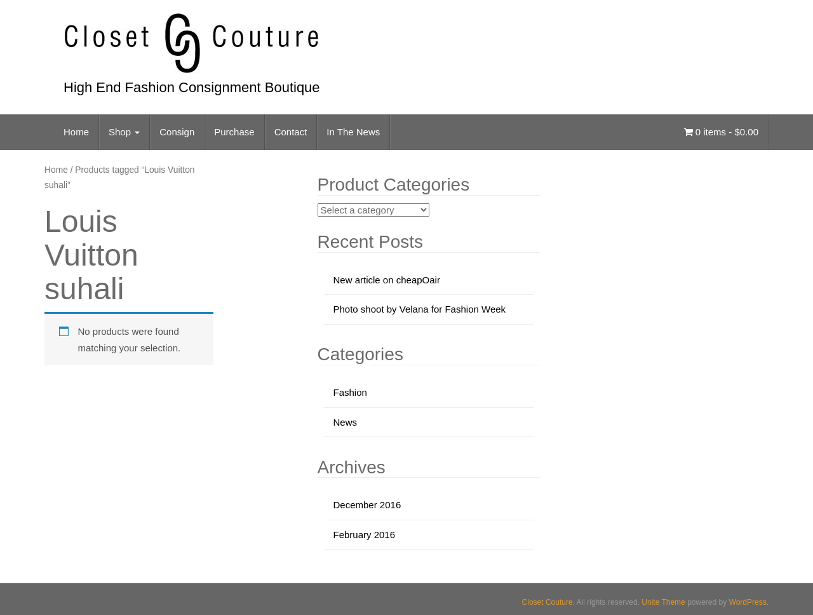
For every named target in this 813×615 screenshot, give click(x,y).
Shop (124, 131)
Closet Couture (547, 602)
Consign (176, 131)
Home (76, 131)
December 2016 (367, 504)
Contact (290, 131)
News (345, 422)
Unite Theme (663, 602)
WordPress (748, 602)
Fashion (350, 392)
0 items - (721, 131)
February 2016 (364, 534)
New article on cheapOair (386, 279)
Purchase (234, 131)
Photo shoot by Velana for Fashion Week (419, 309)
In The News (353, 131)
